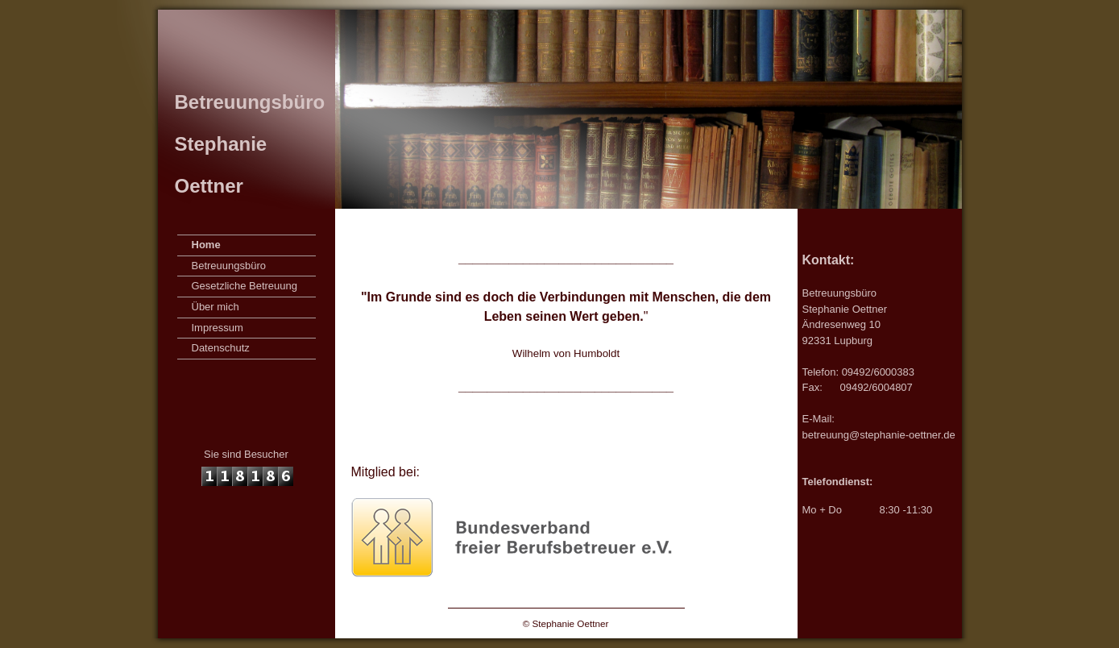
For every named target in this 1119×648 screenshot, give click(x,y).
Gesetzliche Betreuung (245, 286)
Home (206, 245)
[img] (560, 109)
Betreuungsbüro (229, 266)
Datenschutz (221, 348)
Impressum (217, 328)
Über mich (215, 307)
